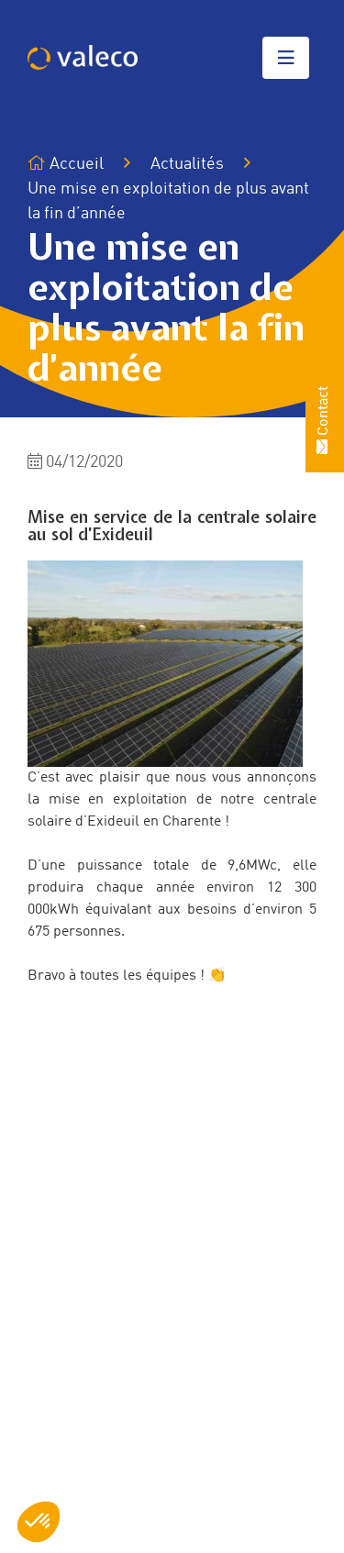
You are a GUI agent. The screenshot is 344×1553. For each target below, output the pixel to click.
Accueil (66, 163)
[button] (39, 1522)
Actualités (187, 164)
